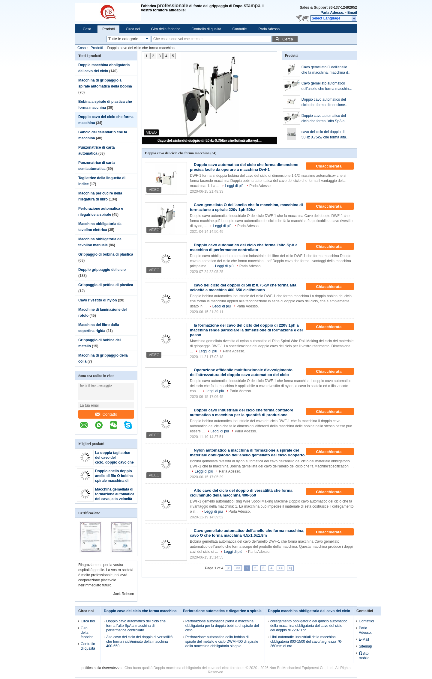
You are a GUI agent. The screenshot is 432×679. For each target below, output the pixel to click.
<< (238, 568)
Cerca (287, 39)
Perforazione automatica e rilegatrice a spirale (222, 611)
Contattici (240, 29)
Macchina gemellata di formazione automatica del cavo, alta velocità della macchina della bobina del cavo (114, 499)
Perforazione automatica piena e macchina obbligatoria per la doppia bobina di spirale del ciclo (222, 625)
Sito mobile (364, 655)
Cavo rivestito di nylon (97, 300)
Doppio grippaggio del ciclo (102, 270)
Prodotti (108, 29)
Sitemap (365, 646)
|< (228, 568)
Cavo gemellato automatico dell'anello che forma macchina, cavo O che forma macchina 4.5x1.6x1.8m (327, 86)
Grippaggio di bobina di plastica (105, 254)
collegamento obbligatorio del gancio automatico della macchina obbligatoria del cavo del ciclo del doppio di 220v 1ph (308, 625)
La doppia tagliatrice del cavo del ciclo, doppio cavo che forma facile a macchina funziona (114, 462)
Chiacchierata (333, 166)
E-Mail (364, 639)
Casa (87, 29)
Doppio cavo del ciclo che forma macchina (140, 611)
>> (280, 568)
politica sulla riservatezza (102, 668)
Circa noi (133, 29)
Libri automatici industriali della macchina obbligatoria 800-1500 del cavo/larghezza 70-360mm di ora (306, 641)
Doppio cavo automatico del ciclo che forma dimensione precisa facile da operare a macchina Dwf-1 (324, 102)
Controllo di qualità (206, 29)
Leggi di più (234, 186)
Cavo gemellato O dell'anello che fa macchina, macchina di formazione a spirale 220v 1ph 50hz (326, 70)
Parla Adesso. (332, 12)
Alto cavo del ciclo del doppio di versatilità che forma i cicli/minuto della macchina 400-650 (242, 492)
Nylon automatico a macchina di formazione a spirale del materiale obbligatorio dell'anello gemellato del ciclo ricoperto (247, 452)
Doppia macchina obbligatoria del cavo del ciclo (309, 611)
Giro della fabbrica (165, 29)
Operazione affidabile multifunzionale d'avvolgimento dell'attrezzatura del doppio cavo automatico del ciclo (241, 372)
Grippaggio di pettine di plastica (105, 285)
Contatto (106, 414)
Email (352, 12)
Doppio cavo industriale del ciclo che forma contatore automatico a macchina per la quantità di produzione (241, 412)
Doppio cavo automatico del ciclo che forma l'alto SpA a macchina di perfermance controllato (324, 119)
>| (290, 568)
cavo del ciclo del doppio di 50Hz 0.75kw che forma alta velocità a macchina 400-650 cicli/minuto (210, 140)
